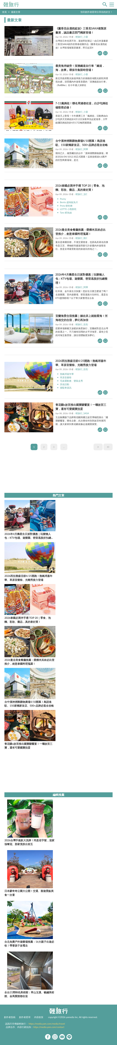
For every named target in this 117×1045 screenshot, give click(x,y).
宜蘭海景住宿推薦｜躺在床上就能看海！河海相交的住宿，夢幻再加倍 (81, 318)
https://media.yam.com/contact (48, 1027)
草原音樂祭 (65, 377)
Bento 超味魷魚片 (69, 202)
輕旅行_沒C (81, 194)
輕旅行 (11, 4)
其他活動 (64, 384)
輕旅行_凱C (81, 238)
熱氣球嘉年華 (67, 374)
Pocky (63, 198)
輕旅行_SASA (82, 413)
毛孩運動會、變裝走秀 (71, 380)
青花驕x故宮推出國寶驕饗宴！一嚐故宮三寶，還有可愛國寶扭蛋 (80, 406)
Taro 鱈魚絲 (66, 212)
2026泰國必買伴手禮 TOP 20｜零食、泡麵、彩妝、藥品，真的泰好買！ (80, 187)
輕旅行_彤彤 (82, 324)
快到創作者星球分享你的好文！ (97, 12)
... (64, 447)
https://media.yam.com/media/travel (47, 1023)
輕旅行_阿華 (82, 149)
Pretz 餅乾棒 (66, 205)
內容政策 (38, 1017)
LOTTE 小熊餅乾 (68, 209)
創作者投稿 (9, 1017)
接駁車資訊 (65, 387)
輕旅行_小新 (82, 36)
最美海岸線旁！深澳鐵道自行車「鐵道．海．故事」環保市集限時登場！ (80, 68)
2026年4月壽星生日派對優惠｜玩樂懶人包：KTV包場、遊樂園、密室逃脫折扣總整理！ (81, 278)
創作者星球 (24, 1017)
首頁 (4, 12)
